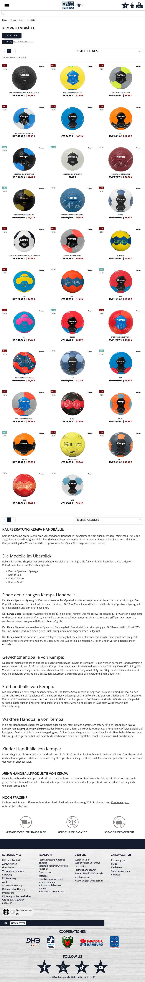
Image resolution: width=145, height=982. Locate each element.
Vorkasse (115, 874)
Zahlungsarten (9, 863)
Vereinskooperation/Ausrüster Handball (53, 867)
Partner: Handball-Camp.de (89, 873)
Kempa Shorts (95, 782)
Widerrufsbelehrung (12, 885)
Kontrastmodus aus (24, 912)
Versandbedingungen (13, 871)
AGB (4, 881)
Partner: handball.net (85, 869)
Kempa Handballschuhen (66, 782)
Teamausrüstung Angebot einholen (52, 861)
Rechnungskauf (119, 860)
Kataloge (43, 875)
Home (4, 20)
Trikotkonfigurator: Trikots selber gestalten (51, 880)
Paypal (114, 863)
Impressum (8, 892)
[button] (6, 5)
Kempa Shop (19, 785)
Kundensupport (120, 802)
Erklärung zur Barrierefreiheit (16, 896)
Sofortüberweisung (120, 871)
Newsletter (80, 866)
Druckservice (45, 872)
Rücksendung (9, 878)
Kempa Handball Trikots (32, 782)
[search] (72, 14)
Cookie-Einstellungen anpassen (13, 901)
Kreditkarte (116, 867)
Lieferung (7, 874)
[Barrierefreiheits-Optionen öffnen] (6, 912)
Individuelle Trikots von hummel (50, 886)
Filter (12, 35)
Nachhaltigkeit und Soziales (89, 880)
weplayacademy (83, 877)
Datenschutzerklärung (13, 889)
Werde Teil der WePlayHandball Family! (87, 861)
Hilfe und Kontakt (11, 860)
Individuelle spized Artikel (51, 891)
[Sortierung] (109, 51)
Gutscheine (8, 867)
